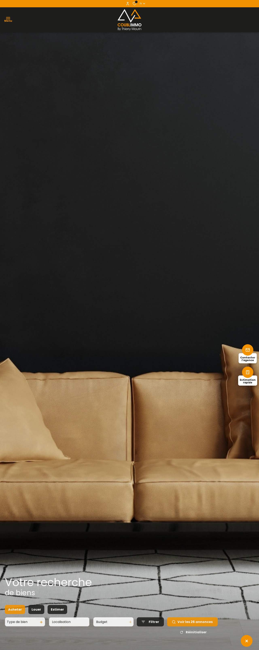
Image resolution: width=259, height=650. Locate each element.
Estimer (57, 613)
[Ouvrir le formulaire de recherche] (150, 626)
